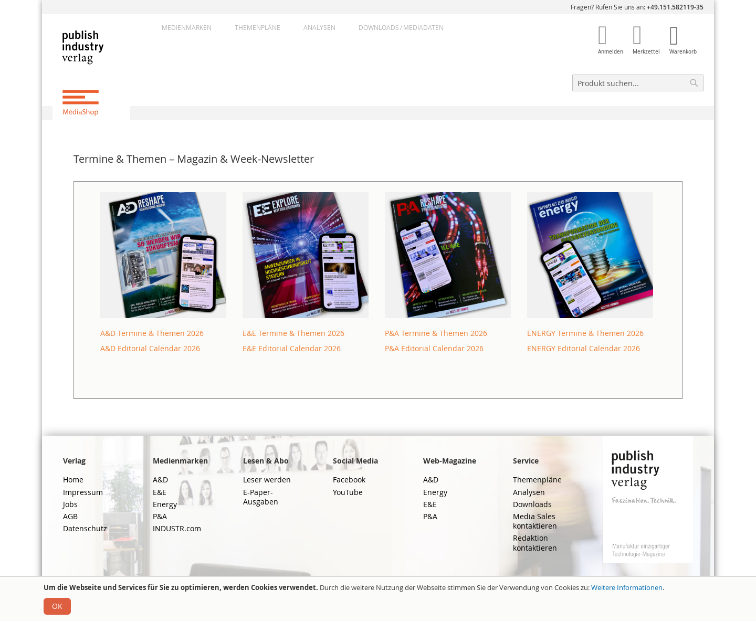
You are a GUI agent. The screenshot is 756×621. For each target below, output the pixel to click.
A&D (160, 480)
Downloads (532, 504)
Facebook (349, 480)
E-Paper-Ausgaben (260, 497)
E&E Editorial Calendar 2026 (292, 348)
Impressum (83, 492)
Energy (165, 504)
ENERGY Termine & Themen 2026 (585, 333)
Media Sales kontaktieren (535, 521)
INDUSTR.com (177, 528)
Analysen (319, 27)
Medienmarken (187, 27)
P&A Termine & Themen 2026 (436, 333)
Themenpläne (257, 27)
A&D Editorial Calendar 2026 (150, 348)
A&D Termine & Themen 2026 (152, 333)
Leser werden (267, 480)
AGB (70, 516)
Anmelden (610, 51)
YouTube (348, 492)
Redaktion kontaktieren (535, 542)
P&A (160, 516)
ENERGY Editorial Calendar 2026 (583, 348)
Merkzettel (646, 51)
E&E (159, 492)
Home (73, 480)
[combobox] (638, 83)
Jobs (70, 504)
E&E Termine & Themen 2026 (293, 333)
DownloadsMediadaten (401, 27)
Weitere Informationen (627, 587)
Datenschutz (85, 528)
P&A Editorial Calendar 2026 (434, 348)
